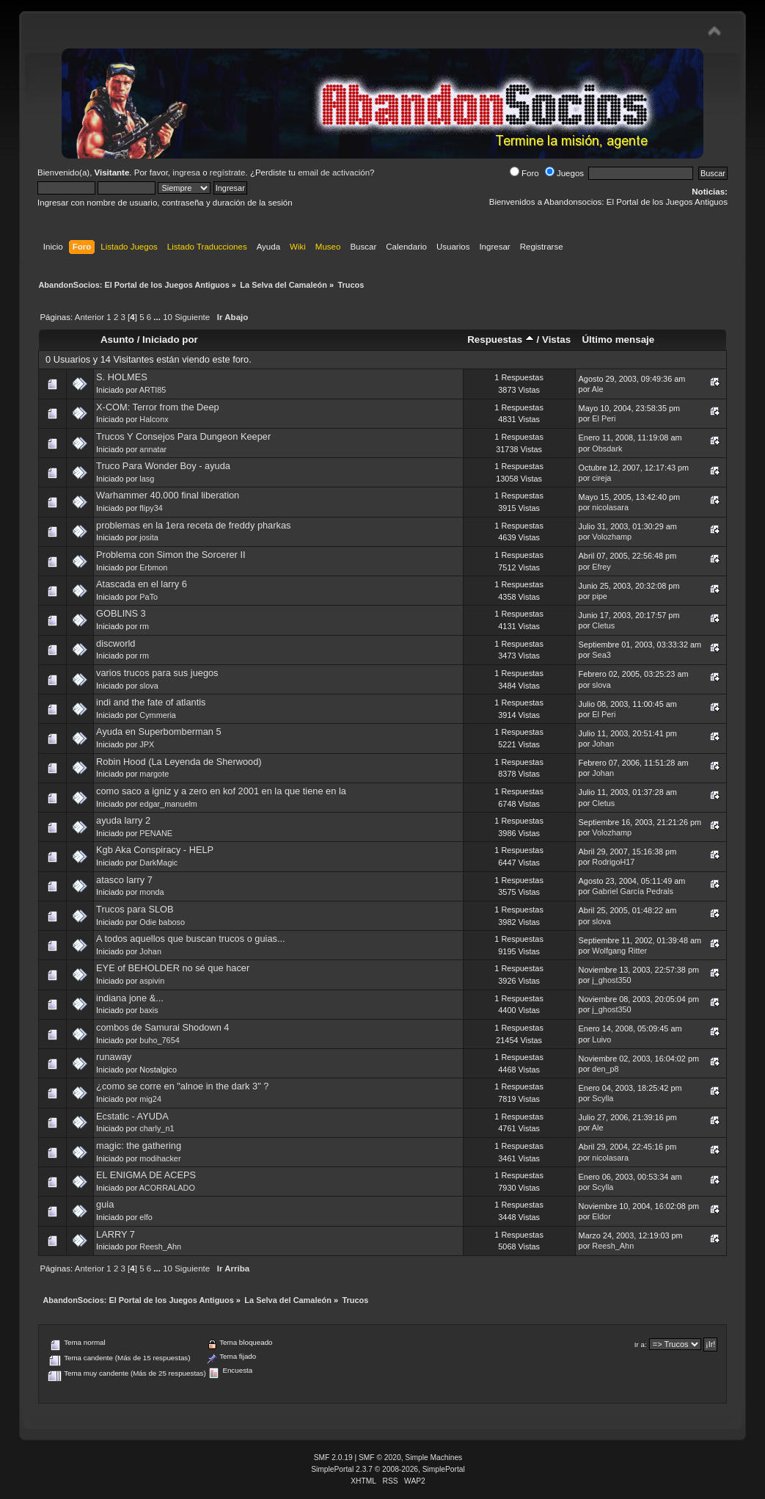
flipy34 (150, 508)
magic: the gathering (138, 1145)
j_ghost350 (611, 980)
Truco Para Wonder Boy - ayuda (163, 465)
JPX (146, 744)
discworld (115, 643)
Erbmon (153, 567)
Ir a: (640, 1344)
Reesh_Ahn (160, 1246)
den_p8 (605, 1068)
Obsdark (607, 448)
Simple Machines (433, 1457)
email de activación (334, 172)
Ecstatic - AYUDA (132, 1116)
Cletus (603, 625)
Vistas (556, 339)
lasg (146, 478)
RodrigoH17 (613, 861)
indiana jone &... (130, 997)
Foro (524, 173)
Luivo (601, 1039)
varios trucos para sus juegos (157, 672)
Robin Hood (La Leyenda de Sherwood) (179, 761)
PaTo (148, 596)
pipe (599, 596)
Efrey (601, 566)
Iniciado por (170, 339)
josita (148, 537)
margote (154, 773)
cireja (601, 477)
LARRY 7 (115, 1234)
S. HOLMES (121, 376)
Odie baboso (162, 922)
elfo (146, 1217)
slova (148, 685)
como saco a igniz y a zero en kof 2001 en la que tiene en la (221, 790)
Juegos (564, 173)
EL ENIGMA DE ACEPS (146, 1174)
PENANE (155, 833)
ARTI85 (152, 389)
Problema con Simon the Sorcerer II (170, 554)
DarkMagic (158, 862)
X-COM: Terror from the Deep (157, 407)
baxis (148, 1010)
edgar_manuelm (168, 803)
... (158, 317)
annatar (152, 449)
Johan (603, 743)
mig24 (150, 1099)
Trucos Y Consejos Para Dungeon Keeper (183, 436)
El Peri (603, 418)
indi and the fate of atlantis (150, 702)
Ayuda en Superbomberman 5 (159, 731)
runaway (113, 1056)
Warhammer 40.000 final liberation (167, 495)
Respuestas (500, 339)
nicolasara (610, 507)
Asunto (117, 339)
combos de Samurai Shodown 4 (162, 1027)
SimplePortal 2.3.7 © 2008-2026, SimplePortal (388, 1469)
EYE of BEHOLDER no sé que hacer (172, 967)
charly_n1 (156, 1128)
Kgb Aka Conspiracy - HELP (154, 849)
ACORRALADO (167, 1187)
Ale (598, 389)
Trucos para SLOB (135, 909)
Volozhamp (612, 536)
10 (167, 317)
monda (151, 892)
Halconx (153, 419)
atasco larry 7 (124, 879)
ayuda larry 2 (123, 820)
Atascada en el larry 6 (141, 583)
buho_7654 (159, 1040)
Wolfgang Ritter (619, 950)
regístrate (228, 172)
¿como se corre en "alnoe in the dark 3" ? (182, 1086)
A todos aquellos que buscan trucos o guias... (190, 938)
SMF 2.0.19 (333, 1457)
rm (144, 626)
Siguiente (192, 317)
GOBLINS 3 (121, 613)
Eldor (601, 1216)
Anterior (89, 317)
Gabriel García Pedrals (632, 891)
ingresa (186, 172)
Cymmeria (157, 715)
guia (105, 1204)
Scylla (602, 1098)
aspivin (151, 980)
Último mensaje (618, 339)
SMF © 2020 (380, 1457)
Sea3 (601, 654)
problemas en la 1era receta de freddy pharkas (193, 525)
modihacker (159, 1158)
